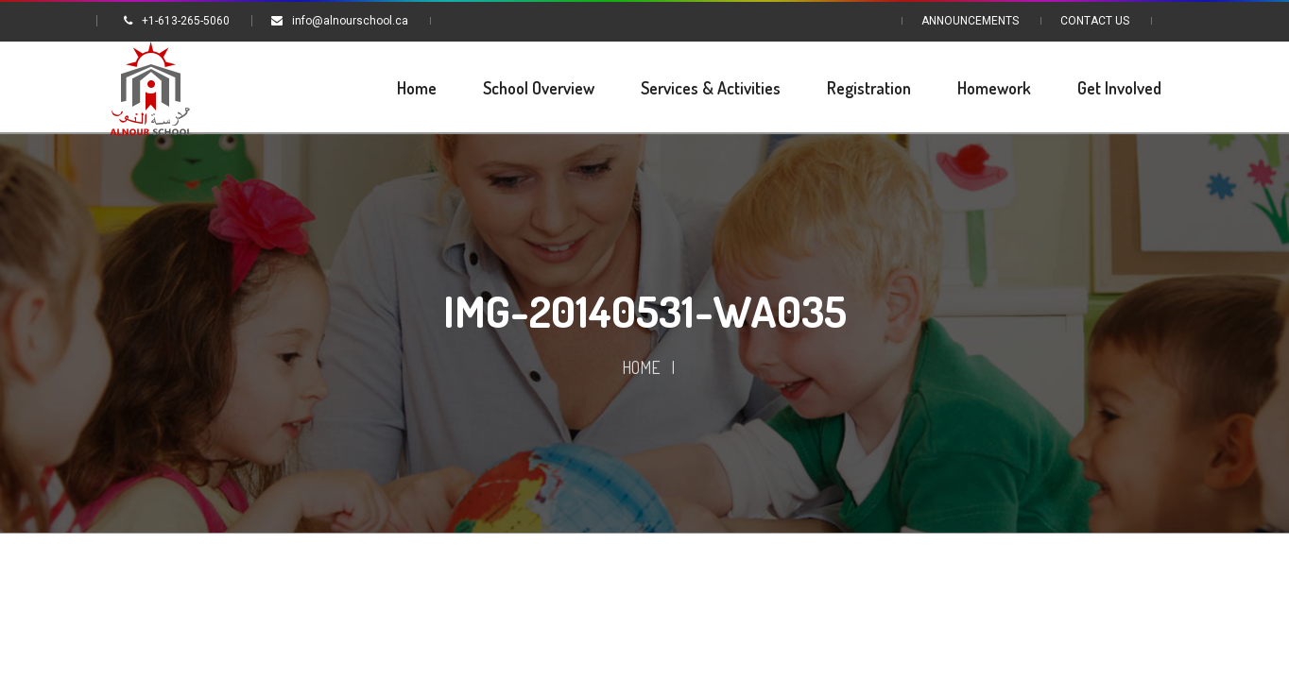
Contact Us (1094, 20)
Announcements (970, 20)
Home (641, 367)
